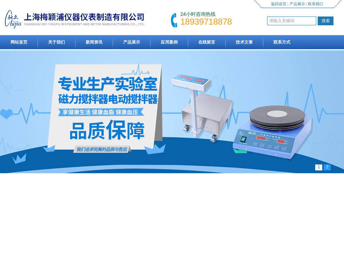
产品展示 (297, 4)
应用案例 (169, 42)
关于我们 (56, 42)
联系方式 (281, 42)
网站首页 (19, 42)
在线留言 (206, 42)
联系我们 (315, 4)
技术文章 (244, 42)
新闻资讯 (94, 42)
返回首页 (278, 4)
